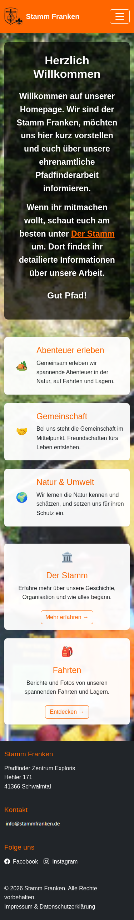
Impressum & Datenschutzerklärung (49, 907)
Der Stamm (93, 233)
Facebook (21, 861)
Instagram (61, 861)
